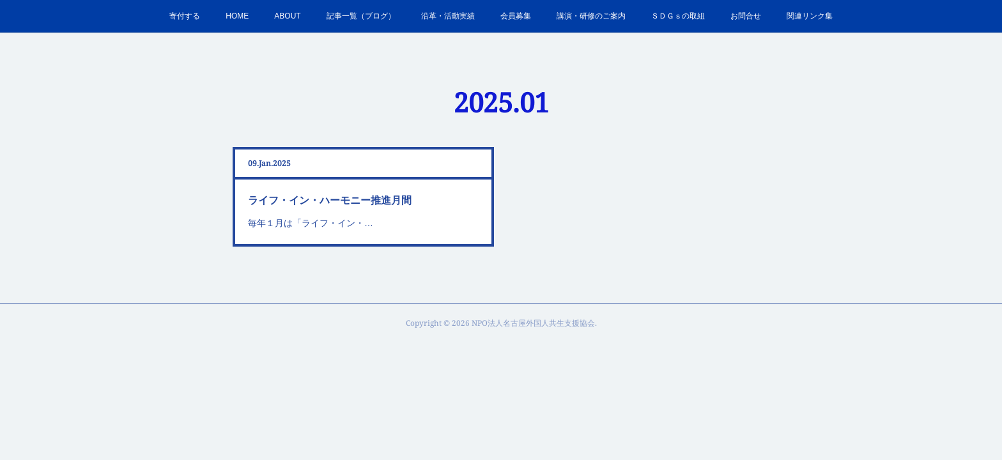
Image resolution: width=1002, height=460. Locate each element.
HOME (237, 16)
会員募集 (515, 16)
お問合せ (745, 16)
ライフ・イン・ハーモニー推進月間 (330, 200)
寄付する (184, 16)
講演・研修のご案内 (591, 16)
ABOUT (287, 16)
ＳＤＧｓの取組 (678, 16)
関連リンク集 (810, 16)
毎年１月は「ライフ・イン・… (310, 223)
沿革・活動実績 (448, 16)
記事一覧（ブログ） (361, 16)
